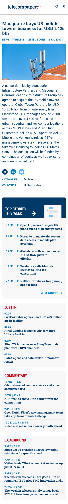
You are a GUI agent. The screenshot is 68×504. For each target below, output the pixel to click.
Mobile (28, 179)
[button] (64, 7)
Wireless (18, 39)
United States (32, 185)
